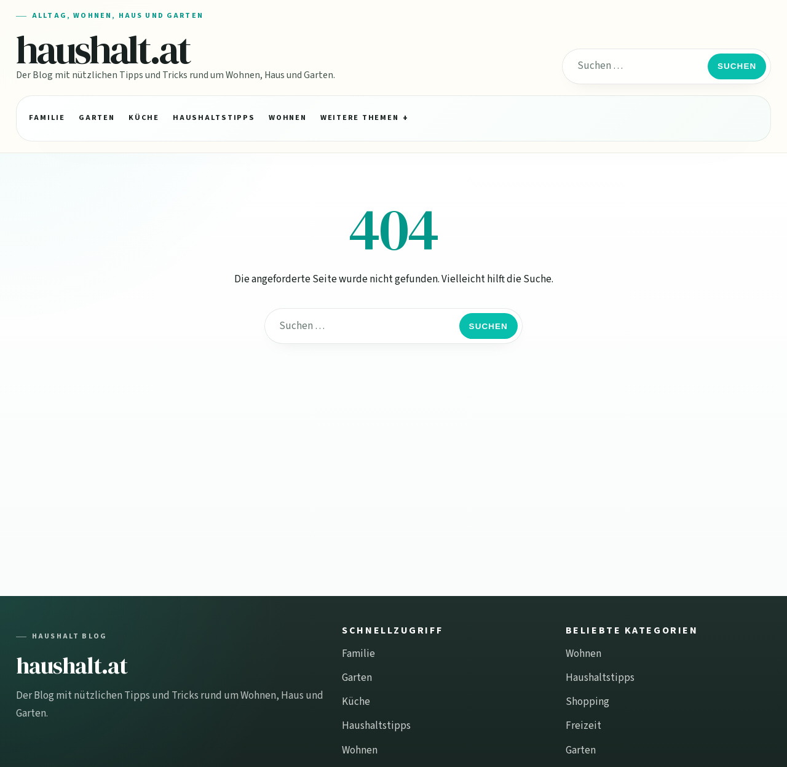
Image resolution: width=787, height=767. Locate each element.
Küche (144, 117)
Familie (47, 117)
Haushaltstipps (214, 117)
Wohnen (287, 117)
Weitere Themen (359, 117)
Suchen (737, 66)
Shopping (587, 701)
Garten (96, 117)
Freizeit (583, 725)
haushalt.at (103, 49)
